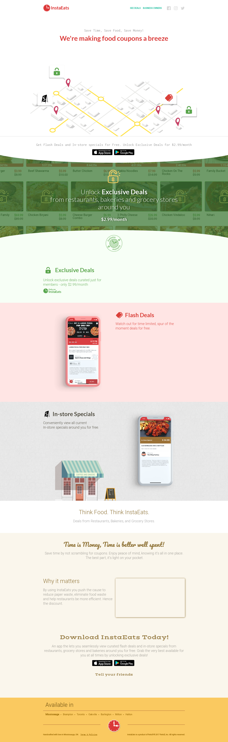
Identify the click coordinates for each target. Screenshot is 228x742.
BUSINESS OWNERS (152, 8)
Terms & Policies (88, 734)
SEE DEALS (135, 8)
